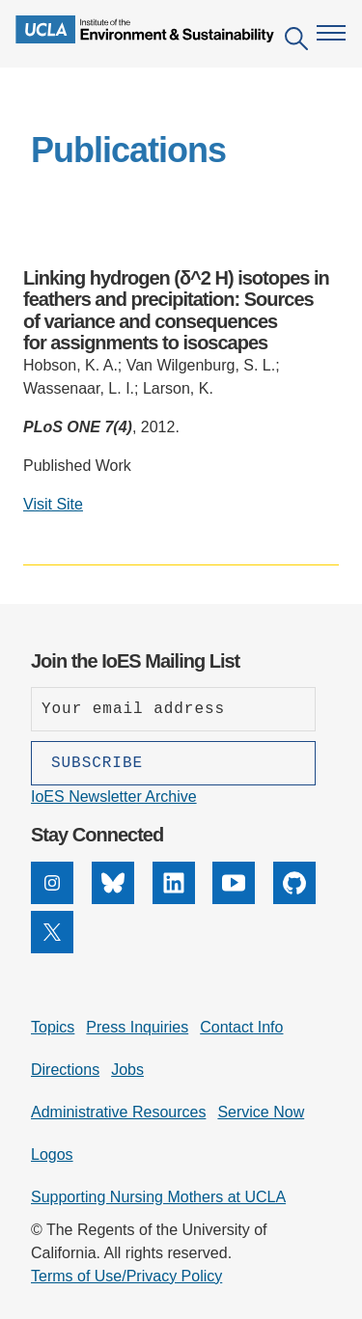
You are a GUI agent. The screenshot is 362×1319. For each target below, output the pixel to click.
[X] (52, 948)
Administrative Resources (118, 1112)
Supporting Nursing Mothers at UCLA (158, 1197)
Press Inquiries (137, 1027)
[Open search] (296, 42)
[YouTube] (233, 899)
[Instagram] (52, 899)
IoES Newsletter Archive (114, 796)
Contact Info (241, 1027)
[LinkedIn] (174, 899)
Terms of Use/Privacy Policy (126, 1276)
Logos (52, 1154)
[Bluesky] (113, 899)
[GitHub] (294, 899)
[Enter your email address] (173, 709)
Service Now (260, 1112)
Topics (52, 1027)
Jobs (127, 1069)
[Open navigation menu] (331, 33)
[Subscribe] (173, 763)
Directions (65, 1069)
